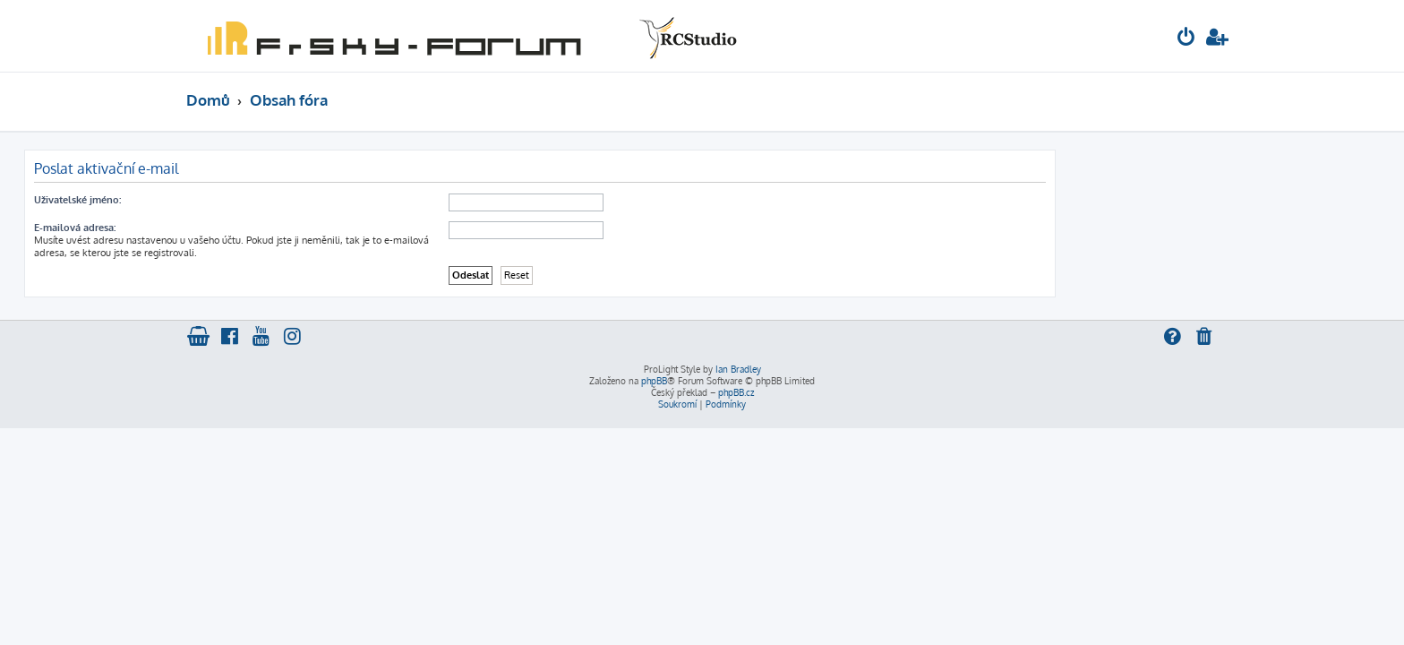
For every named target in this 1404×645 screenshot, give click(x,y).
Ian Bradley (738, 369)
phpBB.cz (736, 392)
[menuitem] (1186, 39)
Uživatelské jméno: (239, 200)
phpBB (654, 380)
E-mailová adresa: (237, 227)
